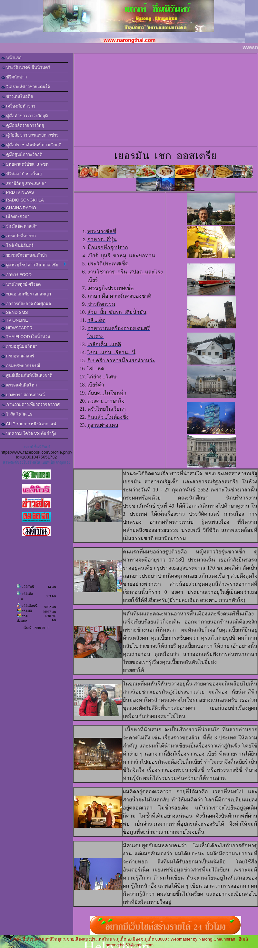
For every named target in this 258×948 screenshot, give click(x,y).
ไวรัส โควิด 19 (16, 414)
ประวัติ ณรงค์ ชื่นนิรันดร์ (25, 67)
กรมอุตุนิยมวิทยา (19, 346)
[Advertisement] (171, 99)
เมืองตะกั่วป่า (15, 216)
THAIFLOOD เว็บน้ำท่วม (25, 336)
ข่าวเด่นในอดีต (17, 96)
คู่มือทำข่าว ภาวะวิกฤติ (24, 115)
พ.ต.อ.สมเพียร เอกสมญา (26, 294)
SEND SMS (14, 312)
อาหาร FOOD (16, 274)
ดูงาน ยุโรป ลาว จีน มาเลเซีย (33, 264)
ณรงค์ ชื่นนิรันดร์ (37, 447)
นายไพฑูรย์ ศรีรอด (21, 284)
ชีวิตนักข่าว (14, 77)
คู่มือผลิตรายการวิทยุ (22, 125)
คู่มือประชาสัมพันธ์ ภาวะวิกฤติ (31, 144)
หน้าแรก (11, 57)
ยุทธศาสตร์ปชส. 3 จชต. (25, 164)
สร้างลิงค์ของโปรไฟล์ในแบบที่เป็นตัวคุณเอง (36, 462)
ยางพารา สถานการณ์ (23, 394)
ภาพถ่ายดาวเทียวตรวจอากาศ (30, 404)
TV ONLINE (14, 320)
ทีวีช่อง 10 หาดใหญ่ (21, 173)
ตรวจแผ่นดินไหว (19, 385)
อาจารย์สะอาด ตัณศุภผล (26, 303)
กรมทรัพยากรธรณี (20, 365)
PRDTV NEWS (17, 192)
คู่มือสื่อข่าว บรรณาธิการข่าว (29, 135)
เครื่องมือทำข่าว (18, 106)
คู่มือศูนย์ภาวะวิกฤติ (21, 154)
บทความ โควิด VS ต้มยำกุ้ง (28, 433)
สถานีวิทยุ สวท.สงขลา (23, 183)
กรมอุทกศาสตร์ (17, 356)
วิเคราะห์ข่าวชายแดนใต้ (25, 86)
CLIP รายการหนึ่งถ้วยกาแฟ (28, 423)
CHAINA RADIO (18, 207)
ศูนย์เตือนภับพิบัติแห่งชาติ (26, 375)
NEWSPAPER (17, 327)
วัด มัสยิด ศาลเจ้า (19, 226)
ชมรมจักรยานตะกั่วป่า (24, 255)
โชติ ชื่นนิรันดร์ (17, 245)
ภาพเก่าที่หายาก (18, 235)
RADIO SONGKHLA (22, 200)
